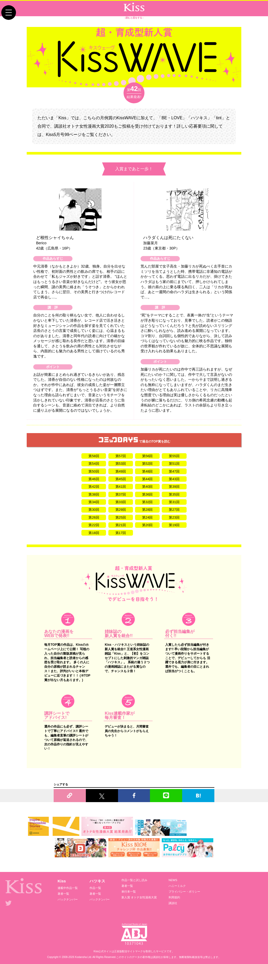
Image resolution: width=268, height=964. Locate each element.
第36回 (147, 494)
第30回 (93, 509)
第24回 (147, 517)
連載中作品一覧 (68, 887)
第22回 (93, 525)
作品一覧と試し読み (134, 880)
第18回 (93, 533)
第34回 (93, 502)
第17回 (120, 533)
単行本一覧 (128, 891)
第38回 (93, 494)
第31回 (174, 502)
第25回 (120, 517)
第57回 (120, 456)
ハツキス (97, 881)
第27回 (174, 509)
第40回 (147, 486)
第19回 (174, 525)
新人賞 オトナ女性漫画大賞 (139, 897)
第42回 (93, 486)
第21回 (120, 525)
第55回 (174, 456)
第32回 (147, 502)
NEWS (173, 880)
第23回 (174, 517)
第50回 (93, 471)
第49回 (120, 471)
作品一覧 (95, 887)
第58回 (93, 456)
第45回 (120, 479)
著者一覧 (63, 893)
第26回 (93, 517)
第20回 (147, 525)
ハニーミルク (177, 885)
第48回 (147, 471)
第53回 (120, 463)
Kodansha (81, 957)
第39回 (174, 486)
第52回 (147, 463)
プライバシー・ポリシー (184, 891)
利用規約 (174, 897)
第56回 (147, 456)
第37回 (120, 494)
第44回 (147, 479)
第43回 (174, 479)
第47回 (174, 471)
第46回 (93, 479)
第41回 (120, 486)
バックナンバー (68, 899)
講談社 (173, 903)
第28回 (147, 509)
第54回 (93, 463)
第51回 (174, 463)
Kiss (62, 881)
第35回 (174, 494)
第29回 (120, 509)
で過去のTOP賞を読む (134, 440)
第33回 (120, 502)
